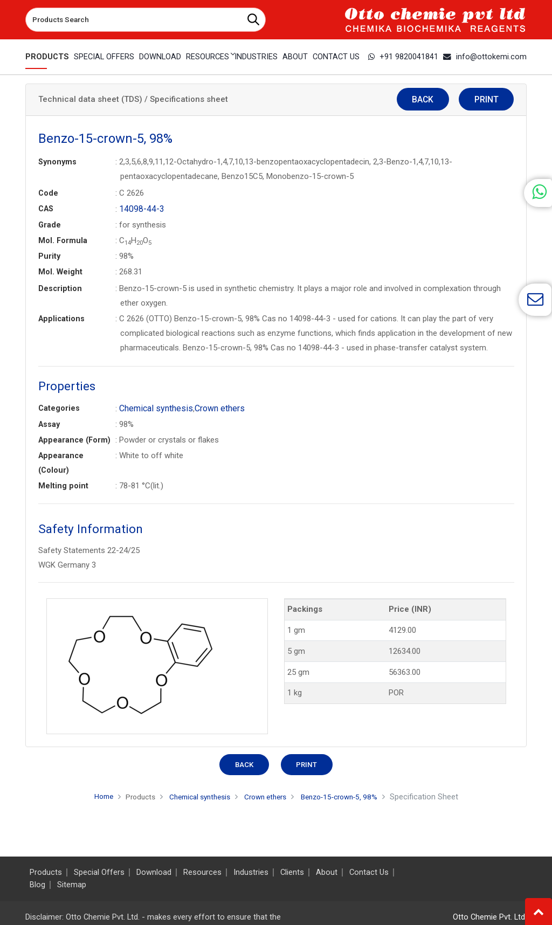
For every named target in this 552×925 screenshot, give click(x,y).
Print (493, 100)
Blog (37, 885)
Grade (49, 224)
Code (48, 193)
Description (60, 288)
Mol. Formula (62, 240)
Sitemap (71, 885)
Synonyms (57, 161)
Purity (49, 255)
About (295, 56)
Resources (202, 872)
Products (45, 56)
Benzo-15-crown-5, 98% (349, 795)
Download (157, 56)
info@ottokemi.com (488, 56)
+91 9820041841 (410, 56)
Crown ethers (214, 407)
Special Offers (101, 56)
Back (445, 100)
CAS (45, 208)
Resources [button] (206, 56)
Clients (292, 872)
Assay (49, 423)
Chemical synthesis (153, 407)
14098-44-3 (139, 208)
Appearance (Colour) (61, 461)
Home (90, 795)
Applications (61, 318)
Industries (255, 56)
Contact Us (337, 56)
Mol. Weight (60, 271)
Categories (59, 407)
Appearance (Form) (74, 438)
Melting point (63, 484)
